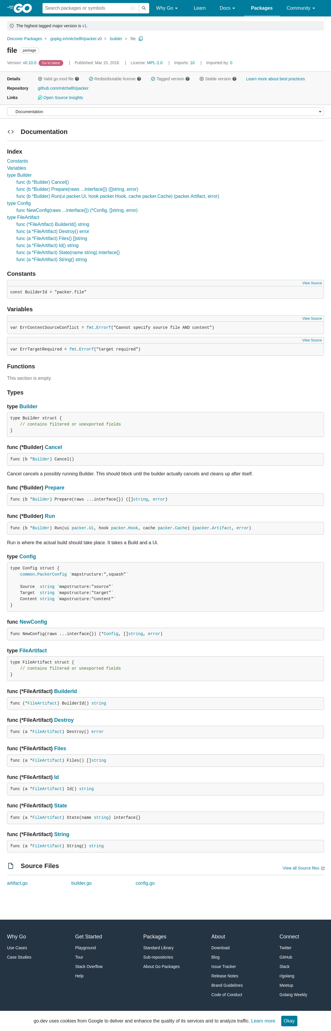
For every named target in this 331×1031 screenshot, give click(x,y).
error (159, 499)
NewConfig (33, 622)
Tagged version (170, 78)
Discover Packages (24, 38)
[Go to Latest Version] (51, 62)
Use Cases (17, 947)
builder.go (81, 883)
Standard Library (158, 947)
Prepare (54, 488)
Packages (262, 8)
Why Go (168, 8)
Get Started (88, 937)
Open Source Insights (60, 97)
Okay (289, 1020)
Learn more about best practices (275, 78)
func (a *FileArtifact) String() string (51, 259)
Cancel (53, 447)
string (140, 499)
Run (50, 516)
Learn (200, 8)
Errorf (103, 327)
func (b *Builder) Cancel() (42, 182)
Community (302, 8)
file (133, 38)
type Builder (19, 175)
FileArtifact (33, 651)
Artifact (221, 528)
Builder (28, 406)
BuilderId (65, 691)
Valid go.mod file (58, 78)
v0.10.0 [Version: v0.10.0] (22, 62)
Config (27, 556)
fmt (90, 327)
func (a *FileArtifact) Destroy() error (52, 231)
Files (60, 748)
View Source (312, 283)
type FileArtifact (23, 217)
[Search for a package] (90, 8)
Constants (17, 161)
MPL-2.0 (155, 62)
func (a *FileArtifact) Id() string (47, 245)
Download (220, 947)
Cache (181, 528)
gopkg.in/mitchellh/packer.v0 (76, 38)
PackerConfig (52, 574)
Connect (289, 937)
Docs (228, 8)
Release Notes (224, 976)
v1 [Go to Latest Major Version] (84, 25)
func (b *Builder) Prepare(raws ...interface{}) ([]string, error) (77, 189)
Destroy (64, 720)
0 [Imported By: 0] (219, 62)
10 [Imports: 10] (185, 62)
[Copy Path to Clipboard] (140, 38)
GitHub (285, 957)
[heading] (24, 8)
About (218, 937)
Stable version (218, 78)
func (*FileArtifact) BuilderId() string (52, 224)
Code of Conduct (226, 994)
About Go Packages (161, 966)
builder (116, 38)
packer (79, 528)
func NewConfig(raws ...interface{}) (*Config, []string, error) (77, 210)
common (27, 574)
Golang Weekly (293, 994)
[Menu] (165, 111)
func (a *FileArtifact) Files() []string (51, 238)
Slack (284, 966)
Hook (133, 528)
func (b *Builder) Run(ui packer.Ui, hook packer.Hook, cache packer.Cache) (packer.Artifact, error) (117, 196)
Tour (79, 957)
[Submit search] (144, 8)
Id (56, 777)
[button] (40, 78)
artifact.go (17, 883)
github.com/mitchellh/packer (63, 88)
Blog (215, 957)
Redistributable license (115, 78)
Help (79, 976)
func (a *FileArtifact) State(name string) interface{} (68, 252)
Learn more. (263, 1020)
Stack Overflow (89, 966)
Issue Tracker (223, 966)
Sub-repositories (158, 957)
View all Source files (301, 868)
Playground (85, 947)
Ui (91, 528)
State (60, 806)
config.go (145, 883)
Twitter (285, 947)
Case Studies (19, 957)
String (61, 834)
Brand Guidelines (227, 985)
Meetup (286, 985)
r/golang (286, 976)
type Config (19, 203)
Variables (16, 168)
